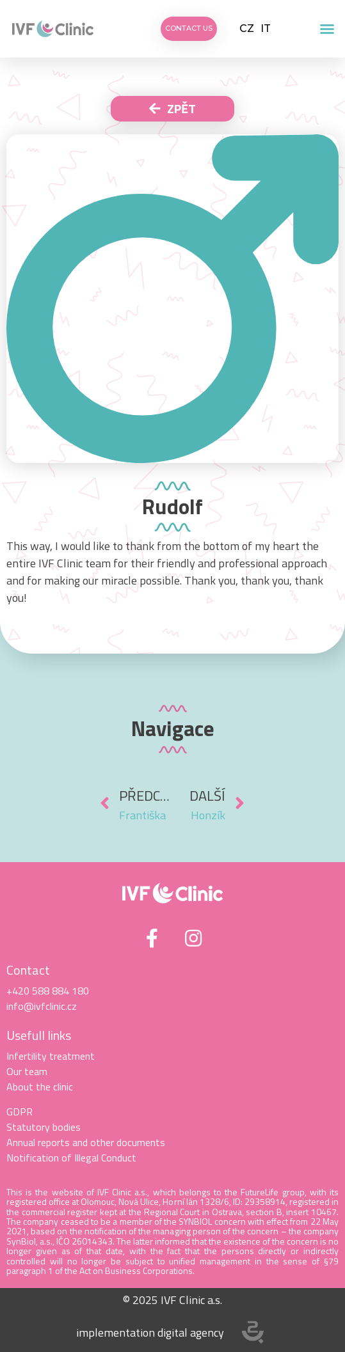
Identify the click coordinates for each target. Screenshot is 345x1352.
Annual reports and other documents (85, 1142)
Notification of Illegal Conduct (71, 1157)
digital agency (190, 1332)
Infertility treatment (50, 1056)
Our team (26, 1071)
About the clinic (39, 1086)
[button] (327, 28)
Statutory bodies (43, 1127)
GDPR (19, 1111)
